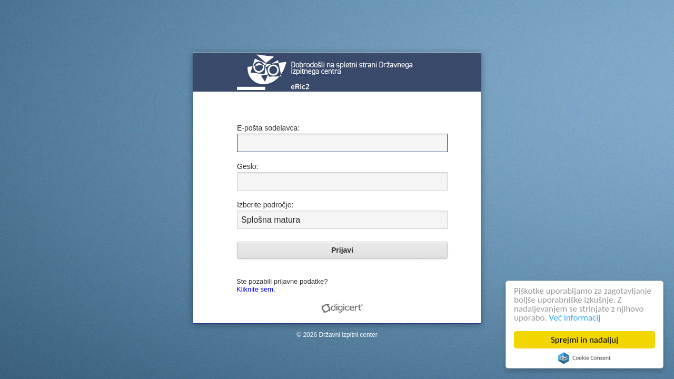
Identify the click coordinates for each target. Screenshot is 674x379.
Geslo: (247, 166)
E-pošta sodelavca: (268, 128)
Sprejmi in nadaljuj (584, 339)
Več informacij (575, 317)
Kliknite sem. (255, 289)
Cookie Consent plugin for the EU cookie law (584, 358)
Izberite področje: (265, 205)
